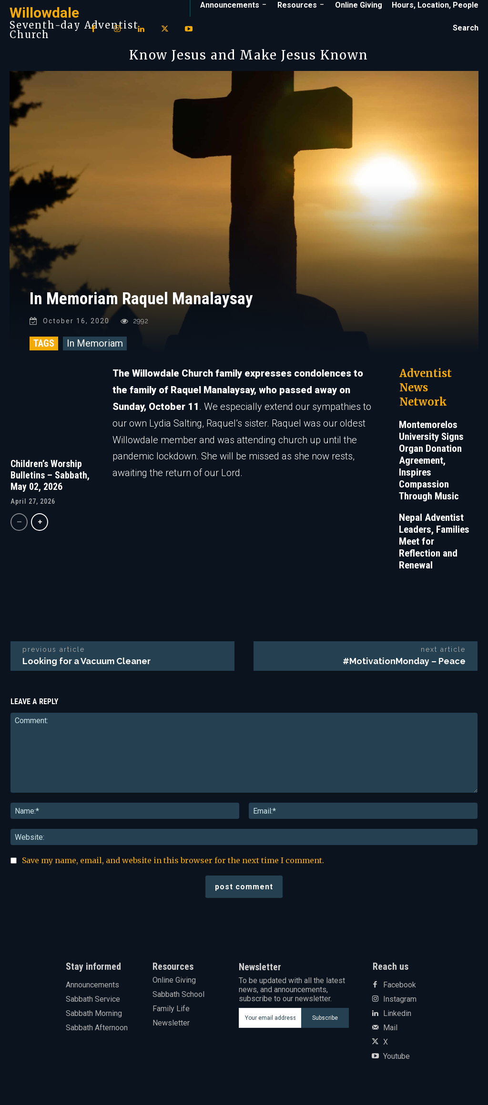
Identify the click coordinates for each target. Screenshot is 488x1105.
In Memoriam (95, 346)
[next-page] (39, 525)
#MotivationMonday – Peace (404, 664)
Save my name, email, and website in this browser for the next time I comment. (173, 863)
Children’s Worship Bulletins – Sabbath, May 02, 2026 (50, 478)
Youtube (396, 1059)
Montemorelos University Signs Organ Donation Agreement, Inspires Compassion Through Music (431, 463)
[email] (270, 1021)
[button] (465, 28)
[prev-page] (19, 525)
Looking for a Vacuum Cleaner (86, 664)
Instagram (400, 1002)
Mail (390, 1031)
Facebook (399, 988)
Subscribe (325, 1020)
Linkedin (397, 1016)
